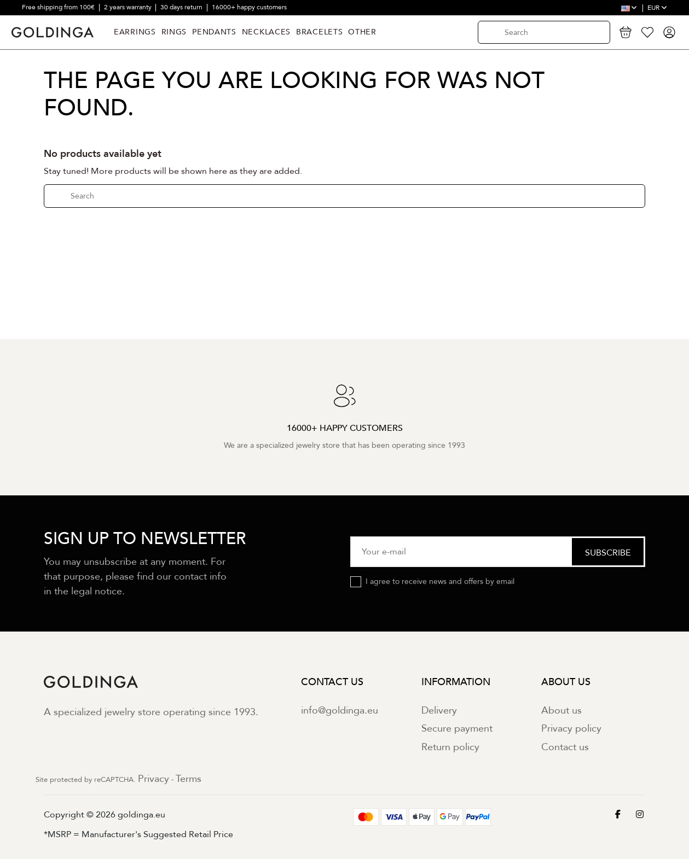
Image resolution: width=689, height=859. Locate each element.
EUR (657, 7)
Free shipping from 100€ (59, 7)
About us (561, 710)
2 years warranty (128, 7)
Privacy (153, 779)
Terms (188, 779)
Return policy (450, 747)
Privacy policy (571, 728)
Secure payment (457, 728)
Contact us (565, 747)
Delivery (439, 710)
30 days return (182, 7)
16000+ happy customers (249, 7)
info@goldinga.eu (339, 710)
